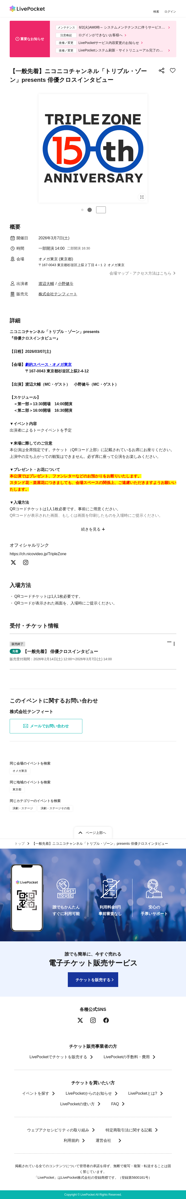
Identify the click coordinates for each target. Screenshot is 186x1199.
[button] (82, 210)
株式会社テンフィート (58, 294)
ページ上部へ (96, 833)
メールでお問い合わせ (46, 726)
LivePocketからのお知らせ (89, 1093)
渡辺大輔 (46, 284)
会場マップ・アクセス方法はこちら (140, 273)
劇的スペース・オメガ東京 (48, 364)
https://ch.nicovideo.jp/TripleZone (41, 554)
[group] (93, 148)
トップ (20, 843)
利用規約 (71, 1140)
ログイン (170, 11)
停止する (101, 209)
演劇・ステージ (23, 808)
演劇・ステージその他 (55, 808)
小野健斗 (65, 284)
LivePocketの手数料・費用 (127, 1057)
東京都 (17, 789)
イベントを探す (35, 1093)
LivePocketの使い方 (77, 1104)
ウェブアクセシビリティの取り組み (58, 1130)
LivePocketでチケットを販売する (58, 1057)
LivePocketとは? (142, 1093)
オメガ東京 (20, 771)
